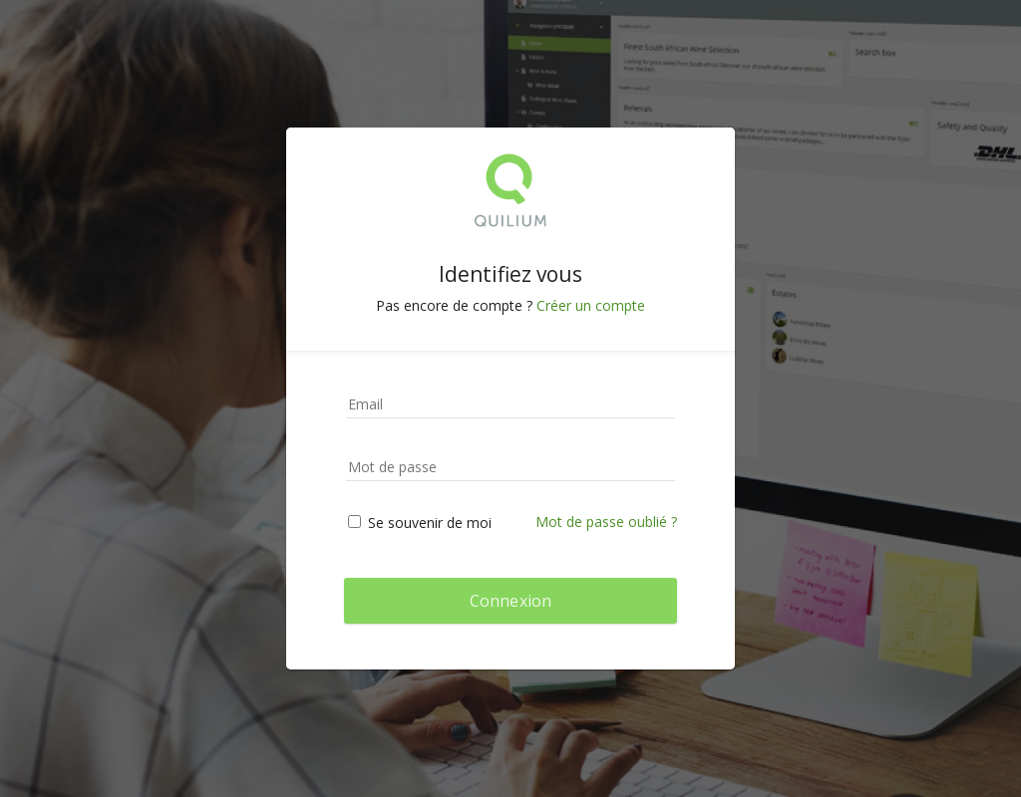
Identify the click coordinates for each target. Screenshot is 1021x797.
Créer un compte (590, 305)
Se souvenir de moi (420, 522)
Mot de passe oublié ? (606, 521)
